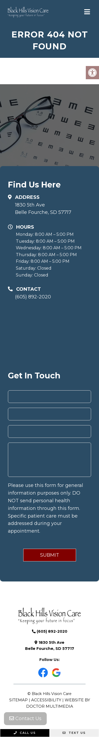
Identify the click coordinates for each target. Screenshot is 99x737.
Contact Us (25, 718)
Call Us (25, 733)
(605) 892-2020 (33, 297)
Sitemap (18, 699)
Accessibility (46, 699)
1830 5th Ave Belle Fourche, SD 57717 (43, 208)
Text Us (74, 733)
